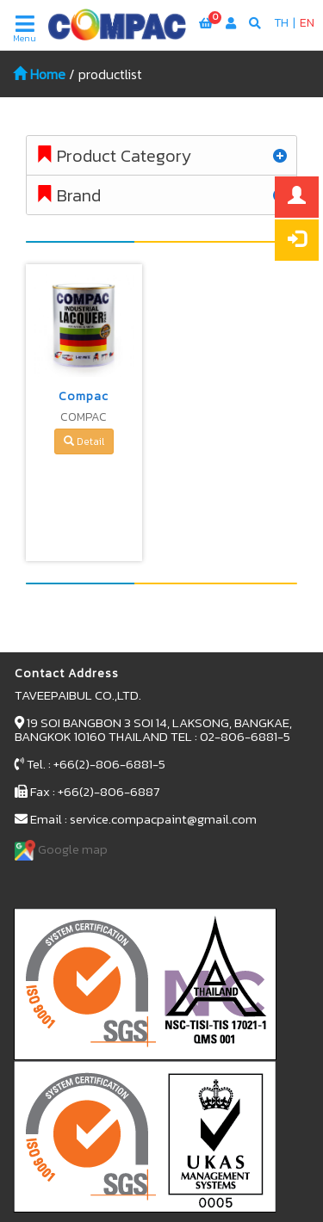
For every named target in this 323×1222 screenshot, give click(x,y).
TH (281, 23)
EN (307, 23)
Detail (84, 441)
